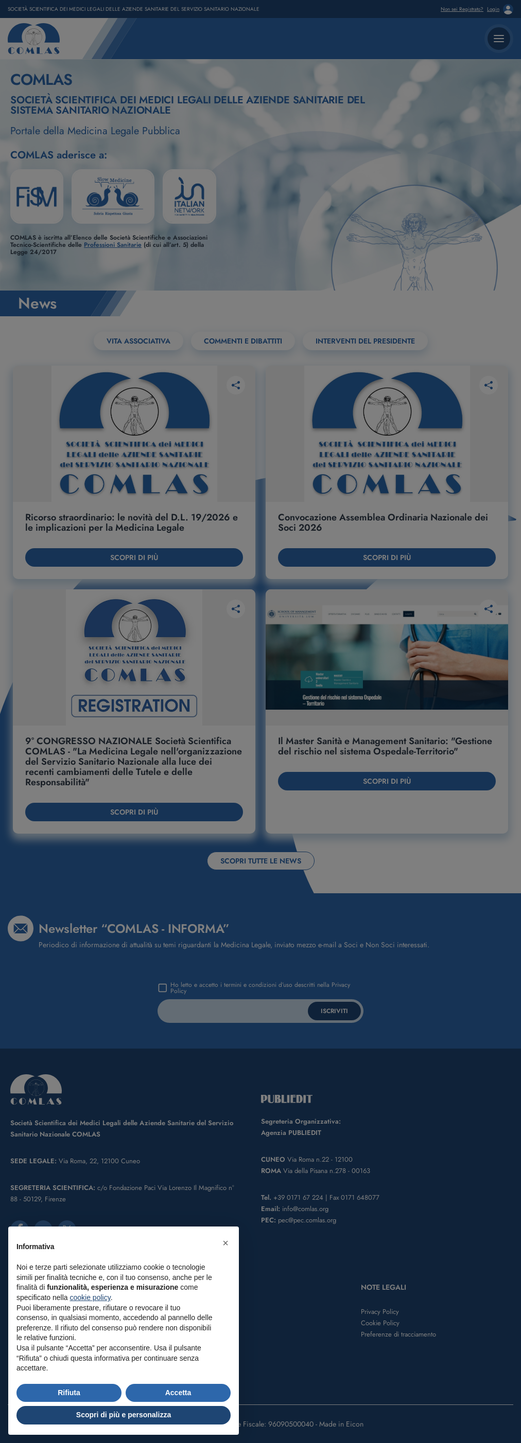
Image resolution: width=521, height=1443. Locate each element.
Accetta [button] (178, 1392)
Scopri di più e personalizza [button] (123, 1415)
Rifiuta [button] (69, 1392)
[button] (225, 1243)
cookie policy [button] (90, 1297)
